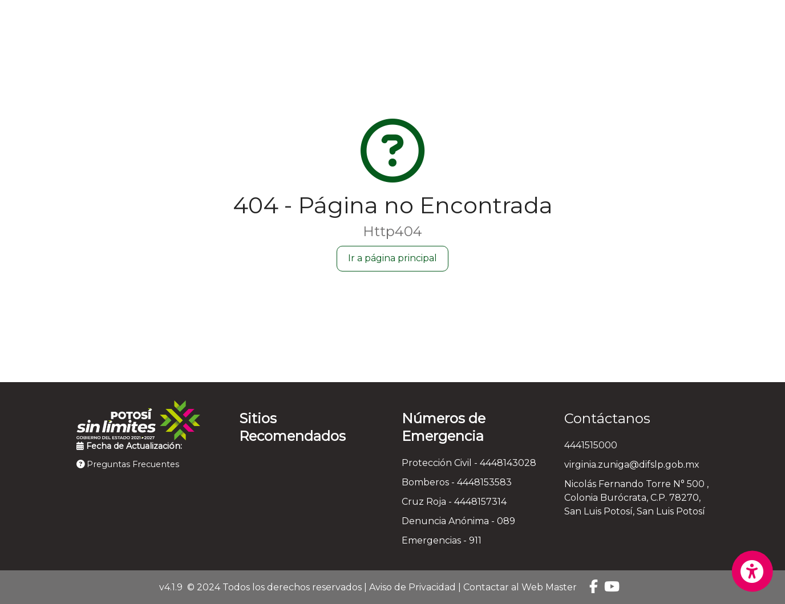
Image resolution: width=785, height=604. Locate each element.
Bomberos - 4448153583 (457, 482)
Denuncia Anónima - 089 (458, 521)
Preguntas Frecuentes (127, 464)
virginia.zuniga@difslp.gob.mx (631, 464)
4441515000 (590, 445)
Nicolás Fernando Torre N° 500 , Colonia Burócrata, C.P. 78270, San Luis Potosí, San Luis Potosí (636, 498)
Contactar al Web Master (520, 587)
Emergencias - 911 (441, 540)
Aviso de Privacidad (412, 587)
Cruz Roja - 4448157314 (454, 501)
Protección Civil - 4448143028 (469, 462)
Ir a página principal (392, 258)
